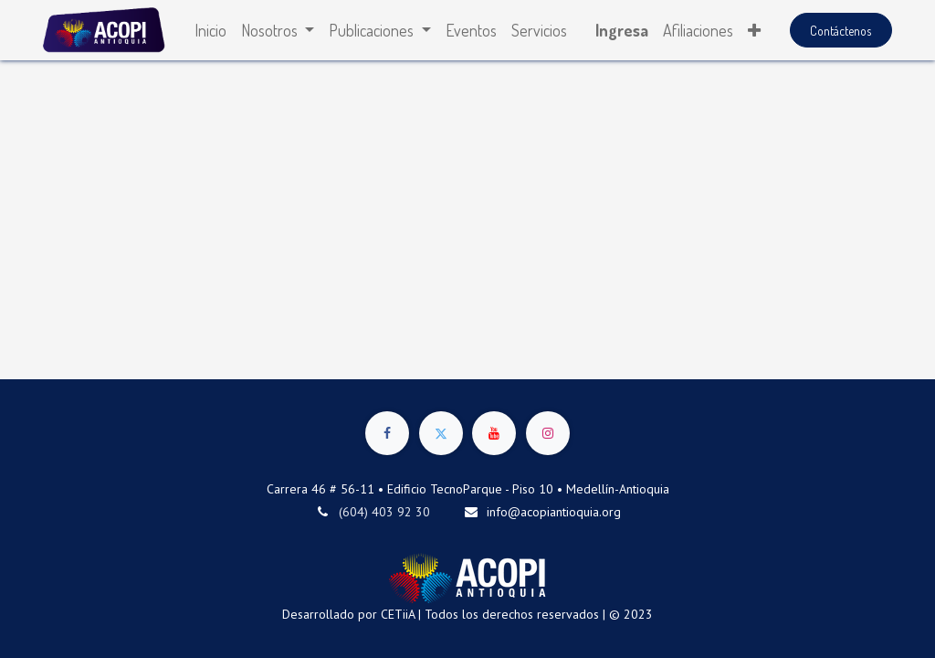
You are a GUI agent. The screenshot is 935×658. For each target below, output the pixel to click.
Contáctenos (840, 30)
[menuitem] (210, 30)
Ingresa (621, 30)
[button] (754, 30)
